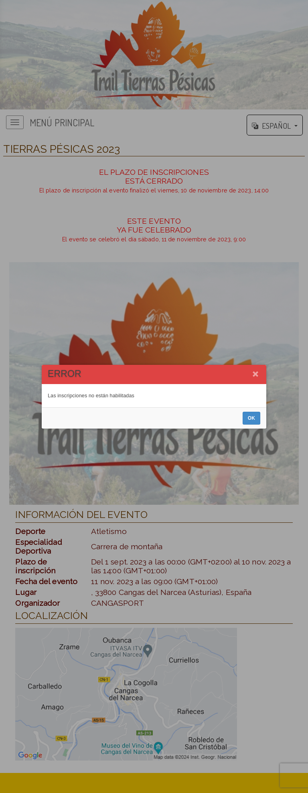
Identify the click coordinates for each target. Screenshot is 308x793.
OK (251, 418)
